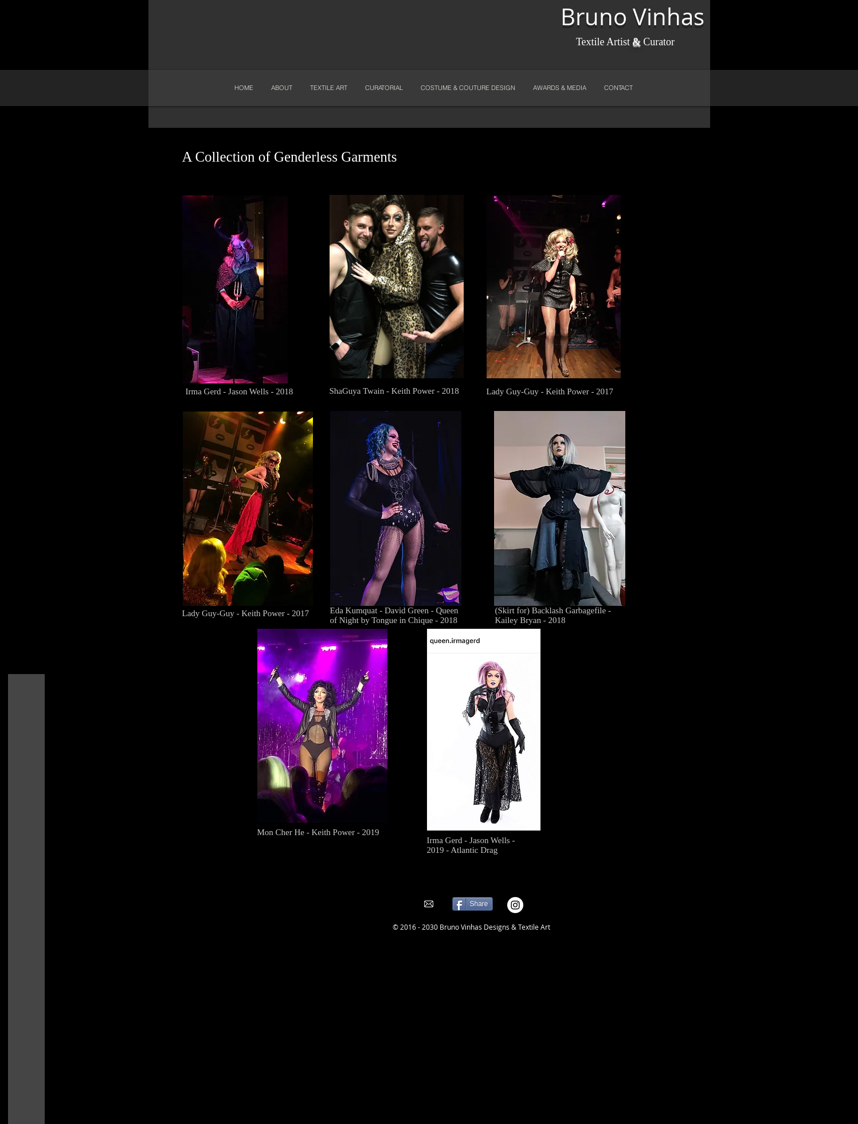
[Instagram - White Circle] (515, 905)
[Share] (472, 904)
